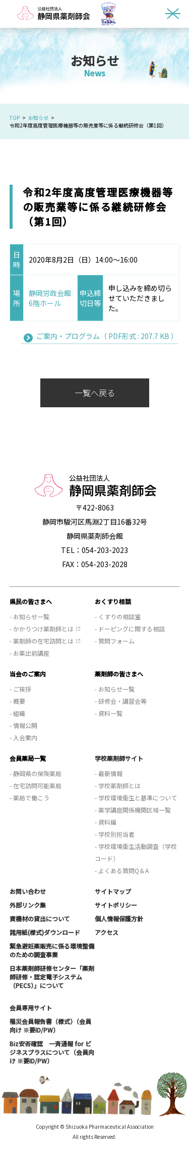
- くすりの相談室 (118, 616)
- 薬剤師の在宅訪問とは (42, 640)
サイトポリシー (116, 905)
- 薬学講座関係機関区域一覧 (133, 809)
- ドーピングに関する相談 (130, 628)
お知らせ (38, 117)
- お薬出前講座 (29, 653)
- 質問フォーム (115, 640)
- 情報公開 (23, 725)
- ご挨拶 (20, 689)
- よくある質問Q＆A (122, 870)
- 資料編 (105, 822)
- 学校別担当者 (115, 834)
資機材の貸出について (40, 918)
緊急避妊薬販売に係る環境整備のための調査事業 (52, 950)
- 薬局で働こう (29, 797)
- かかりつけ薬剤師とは (42, 628)
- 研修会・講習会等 (121, 701)
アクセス (106, 932)
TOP (15, 117)
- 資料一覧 (108, 713)
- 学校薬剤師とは (118, 785)
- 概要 (17, 701)
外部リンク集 (28, 905)
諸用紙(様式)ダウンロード (45, 932)
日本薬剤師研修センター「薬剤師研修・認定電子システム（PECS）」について (52, 977)
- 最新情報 (108, 773)
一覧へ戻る (95, 393)
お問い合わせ (28, 891)
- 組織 (17, 713)
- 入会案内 (23, 737)
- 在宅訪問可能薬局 (35, 785)
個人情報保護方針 (119, 918)
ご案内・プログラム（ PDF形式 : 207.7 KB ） (107, 336)
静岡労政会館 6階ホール (53, 298)
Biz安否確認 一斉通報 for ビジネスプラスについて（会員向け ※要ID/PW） (52, 1052)
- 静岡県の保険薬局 (35, 773)
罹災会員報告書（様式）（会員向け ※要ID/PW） (50, 1025)
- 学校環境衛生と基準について (136, 797)
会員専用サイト (31, 1007)
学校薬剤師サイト (119, 758)
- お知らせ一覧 (29, 616)
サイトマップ (113, 891)
